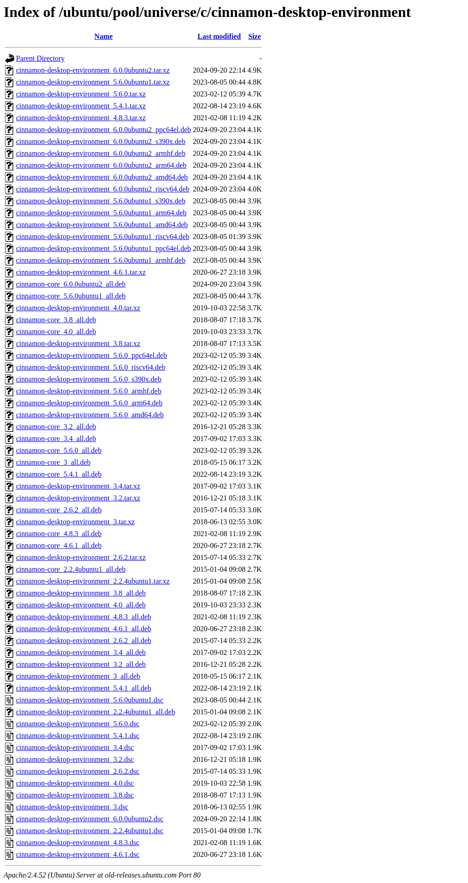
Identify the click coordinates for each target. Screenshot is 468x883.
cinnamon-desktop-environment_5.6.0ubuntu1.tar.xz (93, 82)
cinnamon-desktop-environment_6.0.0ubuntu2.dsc (89, 819)
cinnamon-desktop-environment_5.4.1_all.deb (83, 688)
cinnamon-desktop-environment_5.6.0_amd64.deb (90, 415)
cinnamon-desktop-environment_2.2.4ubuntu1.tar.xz (93, 581)
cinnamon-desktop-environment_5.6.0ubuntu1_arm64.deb (101, 213)
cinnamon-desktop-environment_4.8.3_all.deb (83, 617)
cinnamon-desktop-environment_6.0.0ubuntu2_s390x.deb (100, 141)
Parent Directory (40, 58)
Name (103, 36)
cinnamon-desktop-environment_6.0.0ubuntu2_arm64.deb (101, 165)
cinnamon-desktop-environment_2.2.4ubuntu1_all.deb (95, 712)
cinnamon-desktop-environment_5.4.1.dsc (78, 735)
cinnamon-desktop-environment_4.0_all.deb (80, 605)
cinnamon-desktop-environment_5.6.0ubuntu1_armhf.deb (100, 260)
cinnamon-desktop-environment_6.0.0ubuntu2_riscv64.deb (102, 189)
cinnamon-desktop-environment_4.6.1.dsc (78, 854)
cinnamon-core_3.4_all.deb (56, 438)
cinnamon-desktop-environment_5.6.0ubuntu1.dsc (89, 700)
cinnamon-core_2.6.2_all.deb (59, 510)
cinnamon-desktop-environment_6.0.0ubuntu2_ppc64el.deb (103, 129)
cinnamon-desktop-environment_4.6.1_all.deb (83, 629)
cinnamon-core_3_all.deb (53, 462)
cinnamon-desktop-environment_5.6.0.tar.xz (80, 94)
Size (254, 36)
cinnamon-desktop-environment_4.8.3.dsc (78, 842)
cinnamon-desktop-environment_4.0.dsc (75, 783)
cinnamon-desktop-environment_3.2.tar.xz (78, 498)
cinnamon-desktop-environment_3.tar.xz (75, 522)
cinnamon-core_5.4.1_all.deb (59, 474)
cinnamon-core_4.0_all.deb (56, 331)
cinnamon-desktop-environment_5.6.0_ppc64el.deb (91, 355)
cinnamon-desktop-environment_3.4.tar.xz (78, 486)
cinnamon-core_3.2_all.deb (56, 427)
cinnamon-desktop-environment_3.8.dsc (75, 795)
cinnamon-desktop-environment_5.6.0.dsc (78, 724)
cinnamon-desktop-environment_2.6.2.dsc (78, 771)
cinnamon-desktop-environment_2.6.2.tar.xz (80, 557)
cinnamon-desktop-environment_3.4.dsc (75, 747)
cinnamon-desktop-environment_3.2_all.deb (80, 664)
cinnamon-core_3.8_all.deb (56, 320)
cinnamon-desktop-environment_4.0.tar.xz (78, 308)
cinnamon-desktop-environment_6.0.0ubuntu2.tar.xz (93, 70)
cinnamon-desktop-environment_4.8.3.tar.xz (80, 118)
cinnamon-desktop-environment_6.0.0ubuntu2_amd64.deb (102, 177)
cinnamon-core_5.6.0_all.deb (59, 450)
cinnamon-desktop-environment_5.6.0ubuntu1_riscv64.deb (102, 236)
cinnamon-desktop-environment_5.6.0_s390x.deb (88, 379)
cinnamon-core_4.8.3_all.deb (59, 533)
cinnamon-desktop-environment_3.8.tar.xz (78, 343)
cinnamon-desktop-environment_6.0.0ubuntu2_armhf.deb (100, 153)
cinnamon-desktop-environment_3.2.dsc (75, 759)
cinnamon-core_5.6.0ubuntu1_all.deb (71, 296)
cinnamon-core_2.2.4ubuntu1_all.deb (71, 569)
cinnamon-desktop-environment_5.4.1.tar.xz (80, 106)
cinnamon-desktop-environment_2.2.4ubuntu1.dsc (89, 831)
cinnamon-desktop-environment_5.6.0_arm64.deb (89, 403)
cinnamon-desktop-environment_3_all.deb (78, 676)
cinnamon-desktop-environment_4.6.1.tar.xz (80, 272)
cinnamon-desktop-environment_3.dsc (72, 807)
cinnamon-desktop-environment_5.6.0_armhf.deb (88, 391)
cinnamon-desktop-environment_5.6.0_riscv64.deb (91, 367)
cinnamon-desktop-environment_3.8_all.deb (80, 593)
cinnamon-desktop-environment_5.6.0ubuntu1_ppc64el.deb (103, 248)
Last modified (219, 36)
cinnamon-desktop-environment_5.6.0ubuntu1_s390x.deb (100, 201)
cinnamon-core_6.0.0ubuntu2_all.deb (71, 284)
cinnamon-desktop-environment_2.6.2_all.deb (83, 640)
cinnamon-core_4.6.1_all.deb (59, 545)
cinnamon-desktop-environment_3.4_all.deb (80, 652)
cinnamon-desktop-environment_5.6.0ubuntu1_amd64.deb (102, 225)
